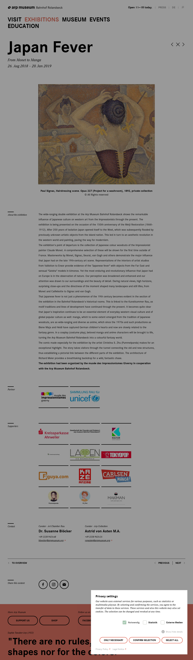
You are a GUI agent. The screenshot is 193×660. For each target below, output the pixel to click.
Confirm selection (144, 640)
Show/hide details (174, 632)
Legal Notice (118, 649)
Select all (172, 640)
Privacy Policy (102, 649)
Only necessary (113, 640)
